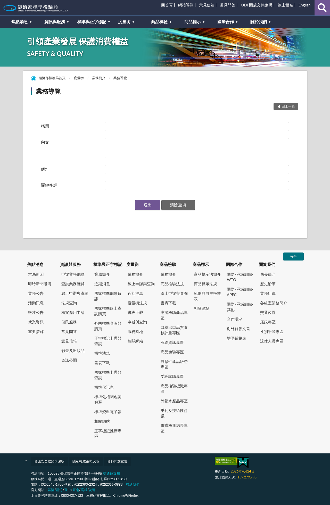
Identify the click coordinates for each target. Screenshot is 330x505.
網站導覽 (186, 5)
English (305, 5)
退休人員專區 (271, 341)
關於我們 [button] (258, 21)
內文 (45, 142)
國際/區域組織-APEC (240, 292)
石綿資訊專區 (172, 342)
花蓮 (92, 490)
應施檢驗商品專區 (174, 315)
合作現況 (234, 319)
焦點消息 (35, 264)
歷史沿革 (268, 283)
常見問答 (227, 5)
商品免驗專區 (172, 351)
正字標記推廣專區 (107, 433)
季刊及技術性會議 (174, 413)
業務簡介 (98, 78)
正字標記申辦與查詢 (107, 341)
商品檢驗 (168, 264)
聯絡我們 (132, 484)
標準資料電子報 (107, 411)
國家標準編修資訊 (107, 296)
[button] (147, 205)
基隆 (51, 490)
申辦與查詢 (137, 322)
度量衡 (79, 78)
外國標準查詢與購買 (107, 326)
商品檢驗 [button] (159, 21)
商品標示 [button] (192, 21)
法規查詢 (69, 302)
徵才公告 (36, 312)
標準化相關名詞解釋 (107, 399)
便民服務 (69, 322)
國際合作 (234, 264)
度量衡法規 (137, 302)
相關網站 (102, 421)
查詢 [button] (322, 7)
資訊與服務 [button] (54, 21)
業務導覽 (120, 78)
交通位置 (268, 312)
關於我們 (267, 264)
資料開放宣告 (117, 461)
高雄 (84, 490)
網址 (45, 169)
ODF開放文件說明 (256, 5)
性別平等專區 (271, 331)
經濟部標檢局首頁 (52, 78)
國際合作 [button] (225, 21)
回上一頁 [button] (288, 106)
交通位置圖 (111, 473)
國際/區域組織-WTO (240, 277)
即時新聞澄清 (39, 283)
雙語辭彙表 (236, 338)
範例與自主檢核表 (207, 296)
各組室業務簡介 (273, 302)
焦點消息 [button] (19, 21)
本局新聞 (36, 274)
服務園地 (135, 331)
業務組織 (268, 293)
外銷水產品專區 (174, 400)
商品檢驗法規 (172, 283)
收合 (293, 256)
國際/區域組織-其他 (240, 307)
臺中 (67, 490)
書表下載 (102, 362)
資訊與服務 (70, 264)
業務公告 (36, 293)
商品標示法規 (205, 283)
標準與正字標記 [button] (91, 21)
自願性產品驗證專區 (174, 364)
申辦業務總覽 (73, 274)
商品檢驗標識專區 (174, 389)
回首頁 (167, 5)
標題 (45, 126)
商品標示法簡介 (207, 274)
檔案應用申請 (73, 312)
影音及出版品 (73, 350)
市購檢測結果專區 (174, 428)
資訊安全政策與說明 (49, 461)
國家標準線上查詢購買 (107, 311)
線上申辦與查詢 (74, 293)
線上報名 (285, 5)
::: (4, 4)
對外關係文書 (238, 328)
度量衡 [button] (124, 21)
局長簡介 (268, 274)
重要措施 (36, 331)
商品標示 (201, 264)
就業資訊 (36, 322)
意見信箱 (206, 5)
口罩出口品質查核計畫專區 (174, 330)
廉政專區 (268, 322)
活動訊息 (36, 302)
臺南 (75, 490)
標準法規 (102, 353)
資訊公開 (69, 360)
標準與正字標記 (107, 264)
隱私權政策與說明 (85, 461)
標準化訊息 (104, 387)
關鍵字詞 (49, 185)
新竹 (59, 490)
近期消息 (102, 283)
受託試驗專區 (172, 376)
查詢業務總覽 (73, 283)
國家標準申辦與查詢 (107, 375)
